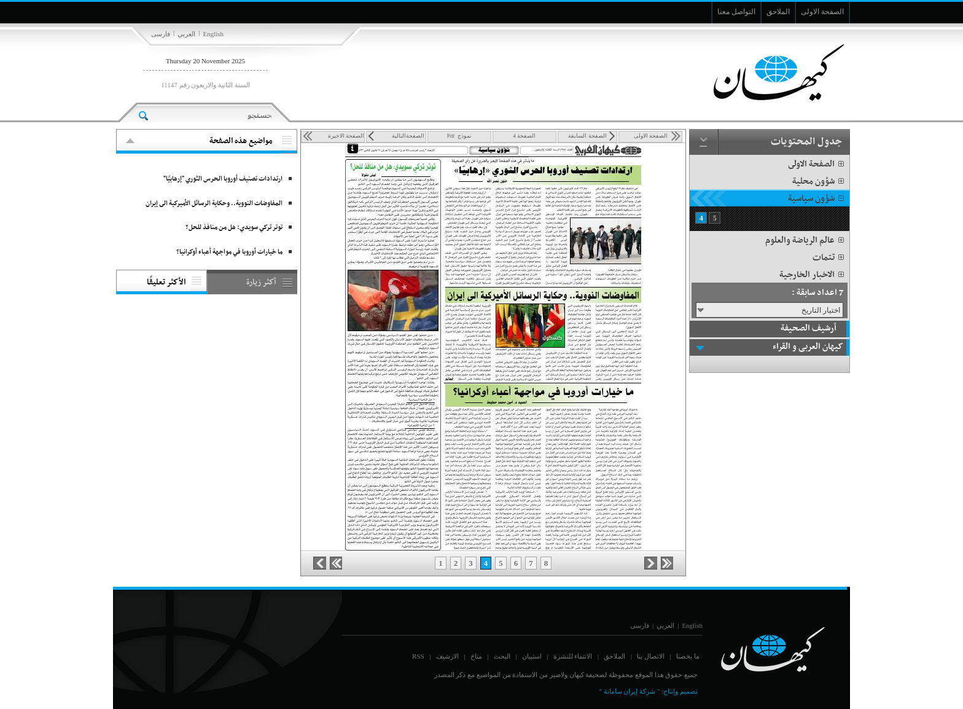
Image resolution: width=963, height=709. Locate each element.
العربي (186, 33)
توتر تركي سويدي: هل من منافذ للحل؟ (234, 227)
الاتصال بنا (651, 656)
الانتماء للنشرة (573, 656)
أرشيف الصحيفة (808, 328)
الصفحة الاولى (817, 164)
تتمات (829, 257)
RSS (418, 656)
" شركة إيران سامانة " (629, 691)
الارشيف (447, 656)
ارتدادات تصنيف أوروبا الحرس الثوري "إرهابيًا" (223, 179)
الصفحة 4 (524, 136)
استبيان (532, 656)
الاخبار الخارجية (812, 275)
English (213, 33)
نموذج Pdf (459, 136)
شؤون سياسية (817, 198)
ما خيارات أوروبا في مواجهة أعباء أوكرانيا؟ (229, 252)
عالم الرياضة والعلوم (805, 240)
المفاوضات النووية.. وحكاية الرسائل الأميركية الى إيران (214, 204)
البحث (502, 656)
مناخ (476, 656)
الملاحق (614, 656)
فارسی (160, 33)
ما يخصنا (688, 656)
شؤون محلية (819, 181)
